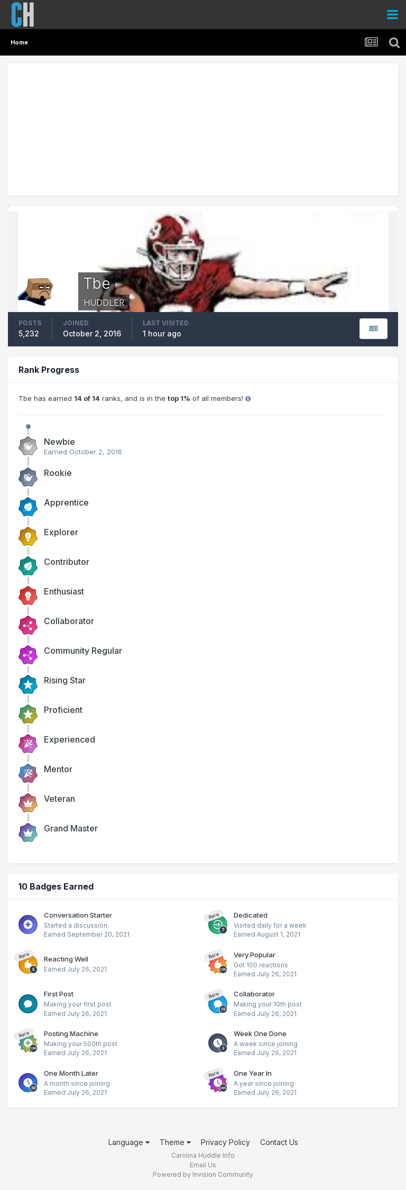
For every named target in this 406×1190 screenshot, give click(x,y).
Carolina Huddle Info (203, 1155)
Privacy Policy (225, 1142)
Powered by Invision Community (203, 1174)
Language (129, 1142)
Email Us (203, 1165)
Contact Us (279, 1142)
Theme (175, 1142)
